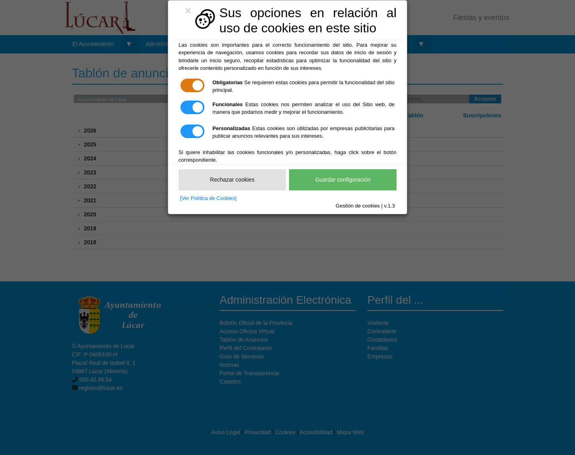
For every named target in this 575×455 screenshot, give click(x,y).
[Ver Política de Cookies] (208, 198)
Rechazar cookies (232, 179)
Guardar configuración (343, 179)
